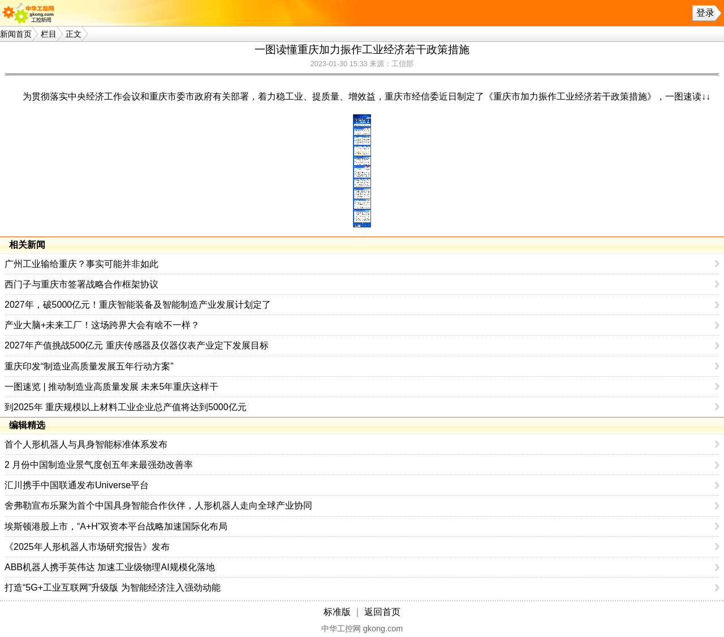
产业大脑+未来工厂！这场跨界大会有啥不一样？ (102, 325)
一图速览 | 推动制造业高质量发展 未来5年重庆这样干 (111, 386)
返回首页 (382, 612)
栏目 (49, 33)
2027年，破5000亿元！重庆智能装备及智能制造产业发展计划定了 (138, 304)
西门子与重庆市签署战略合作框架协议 (81, 284)
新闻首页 (16, 33)
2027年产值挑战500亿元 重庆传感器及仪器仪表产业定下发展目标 (137, 345)
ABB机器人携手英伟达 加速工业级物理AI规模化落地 (110, 567)
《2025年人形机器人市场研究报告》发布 (87, 547)
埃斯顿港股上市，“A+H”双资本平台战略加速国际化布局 (116, 526)
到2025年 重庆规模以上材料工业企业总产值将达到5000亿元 (126, 407)
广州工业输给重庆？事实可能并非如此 (81, 264)
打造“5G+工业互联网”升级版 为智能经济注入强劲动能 (113, 587)
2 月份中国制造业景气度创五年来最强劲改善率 (99, 465)
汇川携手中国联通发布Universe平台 (77, 485)
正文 (73, 33)
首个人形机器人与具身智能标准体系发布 (86, 444)
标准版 (337, 612)
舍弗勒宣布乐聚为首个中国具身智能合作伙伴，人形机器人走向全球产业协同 (158, 505)
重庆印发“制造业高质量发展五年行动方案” (89, 366)
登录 (705, 13)
